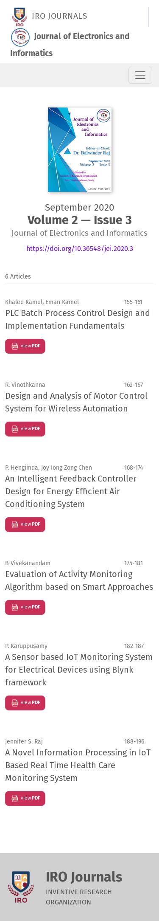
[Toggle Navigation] (140, 75)
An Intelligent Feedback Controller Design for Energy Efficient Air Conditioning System (71, 491)
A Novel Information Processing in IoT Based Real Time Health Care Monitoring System (78, 765)
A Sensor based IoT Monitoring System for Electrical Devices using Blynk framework (79, 669)
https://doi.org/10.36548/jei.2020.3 (79, 249)
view (25, 346)
